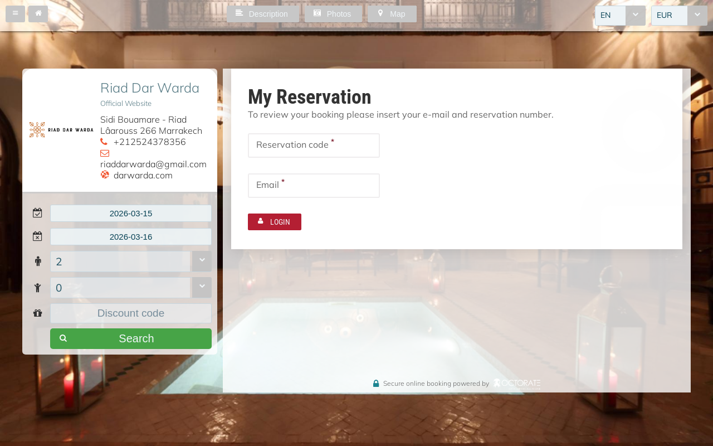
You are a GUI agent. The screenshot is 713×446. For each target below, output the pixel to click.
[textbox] (131, 214)
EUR (664, 16)
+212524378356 (150, 141)
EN (605, 16)
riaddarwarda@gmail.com (153, 163)
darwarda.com (143, 175)
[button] (15, 14)
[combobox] (620, 16)
